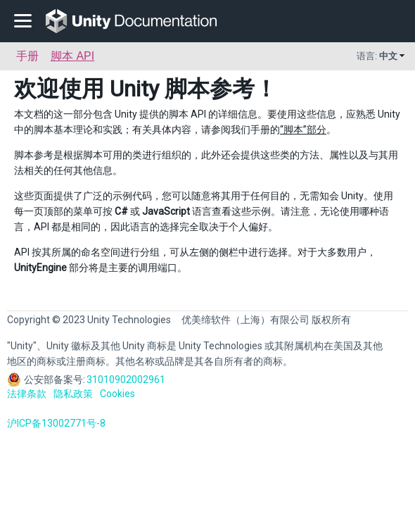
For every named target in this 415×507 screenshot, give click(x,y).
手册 (27, 56)
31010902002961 (126, 379)
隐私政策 (73, 393)
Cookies (117, 393)
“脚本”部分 (303, 129)
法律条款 (26, 393)
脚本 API (72, 56)
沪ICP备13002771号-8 (56, 423)
